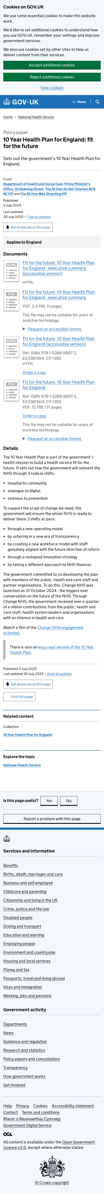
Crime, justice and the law (26, 908)
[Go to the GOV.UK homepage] (21, 102)
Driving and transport (22, 926)
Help (7, 1105)
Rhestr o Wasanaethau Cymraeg (31, 1118)
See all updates (39, 217)
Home (7, 117)
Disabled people (17, 917)
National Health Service (36, 117)
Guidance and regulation (25, 1041)
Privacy (22, 1105)
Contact (10, 1112)
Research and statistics (24, 1050)
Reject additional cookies (52, 76)
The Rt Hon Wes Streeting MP (43, 194)
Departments (15, 1024)
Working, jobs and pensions (27, 995)
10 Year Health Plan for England (27, 735)
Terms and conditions (41, 1112)
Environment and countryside (29, 952)
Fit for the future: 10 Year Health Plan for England (59, 384)
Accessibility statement (73, 1105)
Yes (52, 800)
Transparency (15, 1067)
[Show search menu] (97, 102)
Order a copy (34, 372)
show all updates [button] (58, 674)
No (72, 800)
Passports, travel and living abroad (34, 978)
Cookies (40, 1105)
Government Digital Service (27, 1125)
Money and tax (16, 969)
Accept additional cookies (52, 65)
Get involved (14, 1084)
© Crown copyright (52, 1182)
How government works (24, 1076)
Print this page (22, 696)
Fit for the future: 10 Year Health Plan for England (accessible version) (59, 341)
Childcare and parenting (24, 891)
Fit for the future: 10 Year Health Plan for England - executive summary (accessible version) (59, 268)
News (8, 1032)
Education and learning (23, 934)
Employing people (19, 943)
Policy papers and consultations (31, 1058)
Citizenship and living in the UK (30, 900)
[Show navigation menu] (79, 102)
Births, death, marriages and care (33, 874)
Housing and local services (26, 960)
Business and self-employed (28, 882)
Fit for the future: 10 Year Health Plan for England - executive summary (59, 294)
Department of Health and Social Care (33, 184)
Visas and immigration (22, 987)
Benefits (10, 865)
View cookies (52, 88)
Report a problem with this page (52, 818)
